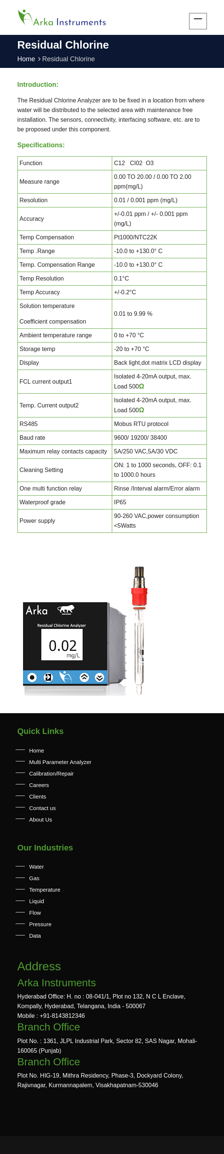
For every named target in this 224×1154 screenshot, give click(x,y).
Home (29, 59)
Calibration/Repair (51, 773)
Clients (37, 796)
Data (35, 935)
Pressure (40, 924)
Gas (34, 878)
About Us (40, 819)
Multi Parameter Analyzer (60, 762)
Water (36, 866)
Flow (35, 912)
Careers (39, 785)
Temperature (45, 889)
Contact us (42, 808)
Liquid (36, 901)
